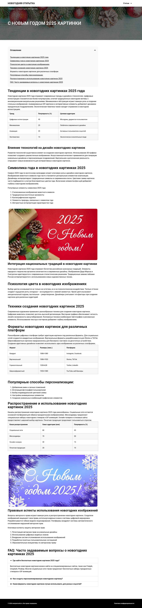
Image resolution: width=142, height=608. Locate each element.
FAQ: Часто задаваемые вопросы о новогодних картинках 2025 (36, 82)
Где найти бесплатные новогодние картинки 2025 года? (36, 560)
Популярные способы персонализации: (26, 75)
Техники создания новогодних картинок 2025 (29, 68)
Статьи (127, 3)
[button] (95, 50)
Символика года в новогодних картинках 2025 (29, 61)
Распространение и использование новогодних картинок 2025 (36, 79)
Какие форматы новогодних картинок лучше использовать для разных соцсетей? (47, 584)
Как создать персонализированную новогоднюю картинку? (38, 579)
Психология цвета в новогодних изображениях (29, 64)
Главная (12, 9)
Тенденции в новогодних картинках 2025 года (29, 57)
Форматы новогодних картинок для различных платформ (34, 71)
